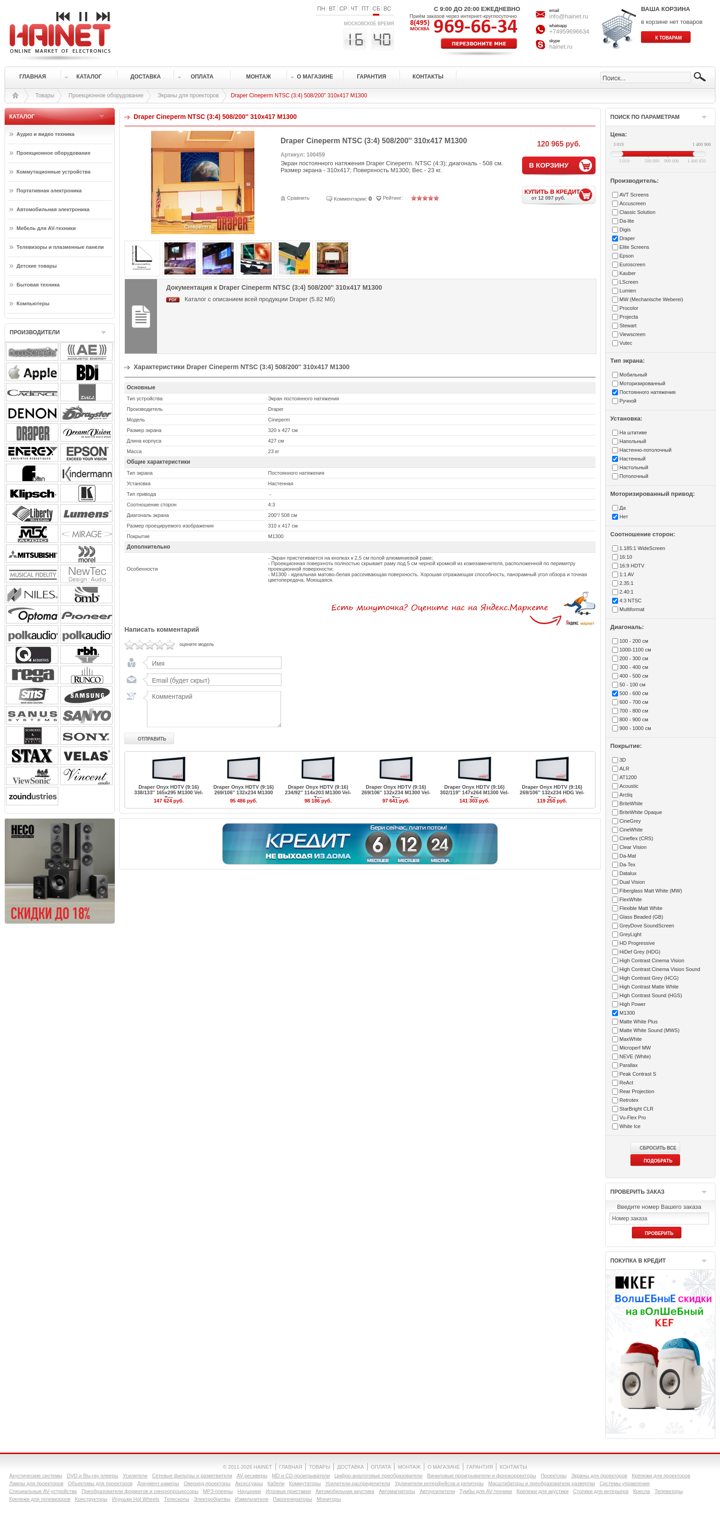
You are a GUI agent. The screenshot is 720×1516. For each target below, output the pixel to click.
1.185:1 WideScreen (642, 548)
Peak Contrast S (637, 1074)
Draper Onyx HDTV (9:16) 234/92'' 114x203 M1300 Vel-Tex (318, 792)
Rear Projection (636, 1091)
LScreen (628, 282)
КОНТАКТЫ (513, 1467)
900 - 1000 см (635, 728)
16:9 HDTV (631, 565)
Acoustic (629, 786)
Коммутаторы (305, 1483)
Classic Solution (637, 212)
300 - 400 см (633, 667)
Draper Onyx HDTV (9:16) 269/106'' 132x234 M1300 (244, 789)
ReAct (626, 1082)
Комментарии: (350, 199)
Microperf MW (635, 1047)
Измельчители (252, 1499)
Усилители (135, 1475)
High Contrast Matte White (649, 986)
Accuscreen (632, 203)
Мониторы (329, 1499)
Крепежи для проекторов (661, 1475)
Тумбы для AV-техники (486, 1491)
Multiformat (631, 609)
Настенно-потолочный (645, 450)
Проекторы (553, 1475)
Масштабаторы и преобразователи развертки (541, 1483)
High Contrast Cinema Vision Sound (659, 969)
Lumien (627, 290)
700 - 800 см (633, 710)
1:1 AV (626, 574)
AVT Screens (634, 194)
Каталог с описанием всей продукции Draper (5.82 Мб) (260, 299)
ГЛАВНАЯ (290, 1467)
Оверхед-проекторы (207, 1483)
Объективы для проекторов (100, 1483)
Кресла (641, 1491)
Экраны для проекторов (188, 95)
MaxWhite (630, 1039)
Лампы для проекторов (36, 1483)
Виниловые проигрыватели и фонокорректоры (481, 1475)
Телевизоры (668, 1491)
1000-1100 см (635, 649)
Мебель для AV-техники (46, 228)
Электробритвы (212, 1499)
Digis (624, 229)
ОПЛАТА (381, 1467)
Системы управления (625, 1483)
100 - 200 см (633, 641)
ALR (624, 768)
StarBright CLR (636, 1109)
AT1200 (628, 777)
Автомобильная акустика (344, 1491)
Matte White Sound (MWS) (649, 1030)
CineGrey (630, 821)
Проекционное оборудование (105, 95)
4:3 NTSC (630, 600)
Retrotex (629, 1100)
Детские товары (37, 266)
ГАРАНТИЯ (480, 1467)
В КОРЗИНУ (548, 165)
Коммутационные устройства (53, 171)
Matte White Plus (638, 1021)
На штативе (633, 432)
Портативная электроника (49, 190)
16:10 (625, 557)
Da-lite (626, 221)
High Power (632, 1004)
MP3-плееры (218, 1491)
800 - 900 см (633, 719)
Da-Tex (627, 864)
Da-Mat (627, 856)
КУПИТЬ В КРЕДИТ (560, 194)
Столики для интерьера (601, 1491)
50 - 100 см (632, 684)
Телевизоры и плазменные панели (60, 247)
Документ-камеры (158, 1483)
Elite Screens (634, 247)
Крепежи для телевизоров (39, 1499)
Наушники (249, 1491)
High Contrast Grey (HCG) (649, 978)
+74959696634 (569, 31)
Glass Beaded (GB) (641, 917)
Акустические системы (35, 1475)
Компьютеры (33, 303)
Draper (627, 238)
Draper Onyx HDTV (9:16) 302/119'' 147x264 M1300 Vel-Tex (474, 792)
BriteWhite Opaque (640, 812)
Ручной (627, 401)
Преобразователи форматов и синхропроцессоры (139, 1491)
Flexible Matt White (641, 908)
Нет (623, 516)
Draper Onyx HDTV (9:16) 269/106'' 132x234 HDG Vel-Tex (552, 792)
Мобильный (633, 374)
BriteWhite (631, 803)
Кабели (275, 1483)
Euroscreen (632, 264)
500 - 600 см (633, 693)
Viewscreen (632, 334)
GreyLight (630, 934)
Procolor (628, 308)
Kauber (627, 273)
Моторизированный (642, 383)
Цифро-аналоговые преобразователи (378, 1475)
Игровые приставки (288, 1491)
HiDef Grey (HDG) (639, 952)
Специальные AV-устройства (43, 1491)
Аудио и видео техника (45, 134)
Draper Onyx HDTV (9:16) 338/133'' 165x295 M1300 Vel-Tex (168, 792)
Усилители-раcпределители (358, 1483)
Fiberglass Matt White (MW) (650, 890)
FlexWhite (630, 899)
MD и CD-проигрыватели (301, 1475)
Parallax (628, 1065)
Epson (626, 255)
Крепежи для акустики (542, 1491)
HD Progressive (637, 943)
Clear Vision (633, 847)
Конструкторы (91, 1499)
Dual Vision (632, 882)
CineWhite (631, 829)
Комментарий (212, 709)
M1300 (627, 1013)
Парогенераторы (292, 1499)
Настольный (633, 467)
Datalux (627, 873)
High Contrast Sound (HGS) (650, 995)
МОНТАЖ (409, 1467)
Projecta (628, 317)
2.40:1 (626, 592)
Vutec (625, 343)
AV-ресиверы (252, 1475)
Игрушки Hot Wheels (135, 1499)
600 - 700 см (633, 702)
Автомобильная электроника (53, 209)
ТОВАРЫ (319, 1467)
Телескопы (176, 1499)
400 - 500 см (633, 676)
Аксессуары (249, 1483)
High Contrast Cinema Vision (651, 960)
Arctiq (625, 794)
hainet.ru (561, 46)
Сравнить (298, 198)
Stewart (627, 325)
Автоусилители (437, 1491)
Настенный (632, 458)
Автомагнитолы (397, 1491)
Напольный (632, 441)
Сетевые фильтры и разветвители (192, 1475)
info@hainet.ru (568, 16)
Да (622, 508)
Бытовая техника (38, 284)
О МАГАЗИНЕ (444, 1467)
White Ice (630, 1126)
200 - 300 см (633, 658)
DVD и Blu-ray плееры (92, 1475)
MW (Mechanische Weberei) (651, 299)
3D (622, 760)
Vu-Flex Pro (632, 1117)
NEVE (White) (635, 1056)
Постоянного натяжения (647, 392)
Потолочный (633, 476)
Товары (44, 95)
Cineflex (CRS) (636, 838)
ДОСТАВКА (350, 1467)
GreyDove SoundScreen (646, 925)
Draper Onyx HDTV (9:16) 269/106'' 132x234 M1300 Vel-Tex (395, 792)
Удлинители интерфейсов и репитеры (439, 1483)
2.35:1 (626, 583)
